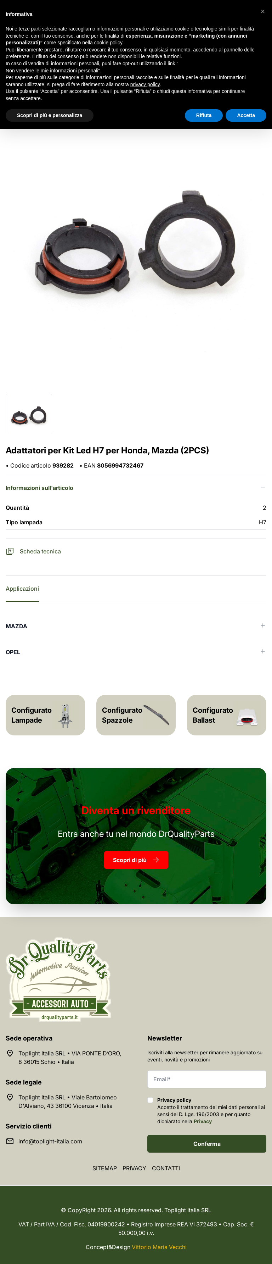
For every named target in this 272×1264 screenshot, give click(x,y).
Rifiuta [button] (204, 115)
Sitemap (104, 1168)
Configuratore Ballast (216, 715)
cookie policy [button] (108, 42)
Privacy (203, 1121)
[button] (262, 11)
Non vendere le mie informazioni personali (52, 70)
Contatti (166, 1168)
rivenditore (136, 810)
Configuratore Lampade (35, 715)
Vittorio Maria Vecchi (159, 1247)
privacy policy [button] (145, 84)
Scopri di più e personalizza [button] (49, 115)
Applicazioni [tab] (22, 588)
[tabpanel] (136, 639)
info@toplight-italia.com (50, 1141)
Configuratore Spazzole (125, 715)
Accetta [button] (246, 115)
